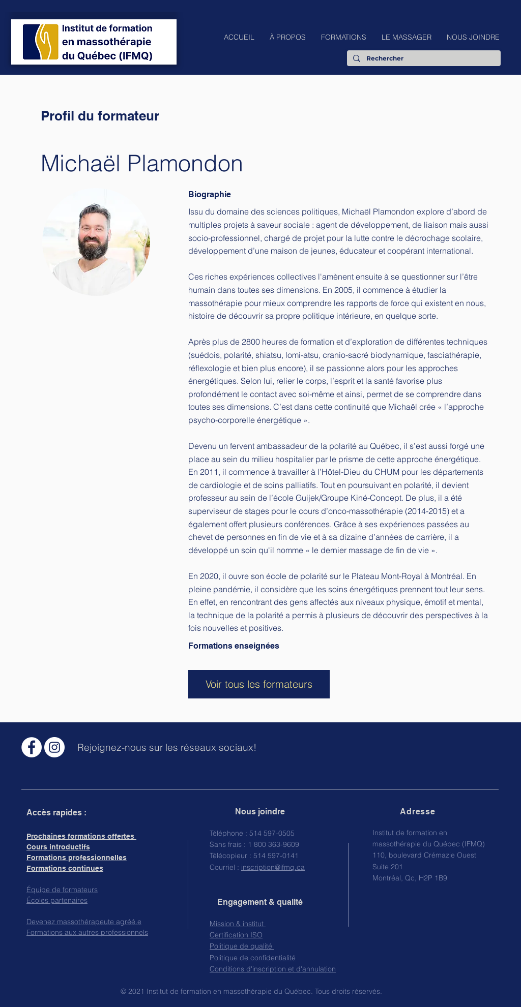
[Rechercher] (422, 58)
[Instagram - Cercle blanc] (54, 747)
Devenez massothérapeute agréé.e (83, 921)
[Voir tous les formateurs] (259, 684)
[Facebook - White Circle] (31, 747)
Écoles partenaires (57, 900)
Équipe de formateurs (62, 889)
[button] (287, 37)
